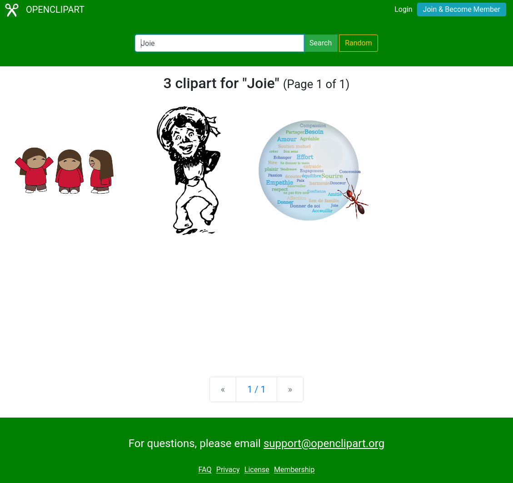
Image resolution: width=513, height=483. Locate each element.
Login (403, 9)
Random (358, 43)
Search (320, 43)
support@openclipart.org (324, 443)
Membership (294, 470)
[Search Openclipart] (219, 43)
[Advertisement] (256, 298)
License (256, 470)
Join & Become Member (461, 9)
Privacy (228, 470)
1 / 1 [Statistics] (256, 389)
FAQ (205, 470)
